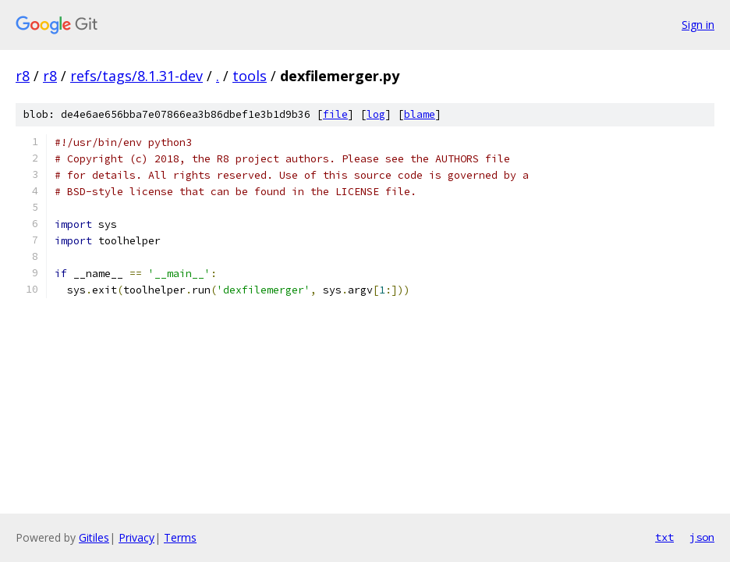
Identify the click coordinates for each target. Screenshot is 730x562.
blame (419, 114)
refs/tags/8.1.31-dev (136, 75)
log (376, 114)
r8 (23, 75)
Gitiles (94, 537)
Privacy (136, 537)
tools (249, 75)
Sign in (698, 24)
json (701, 537)
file (335, 114)
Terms (180, 537)
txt (664, 537)
